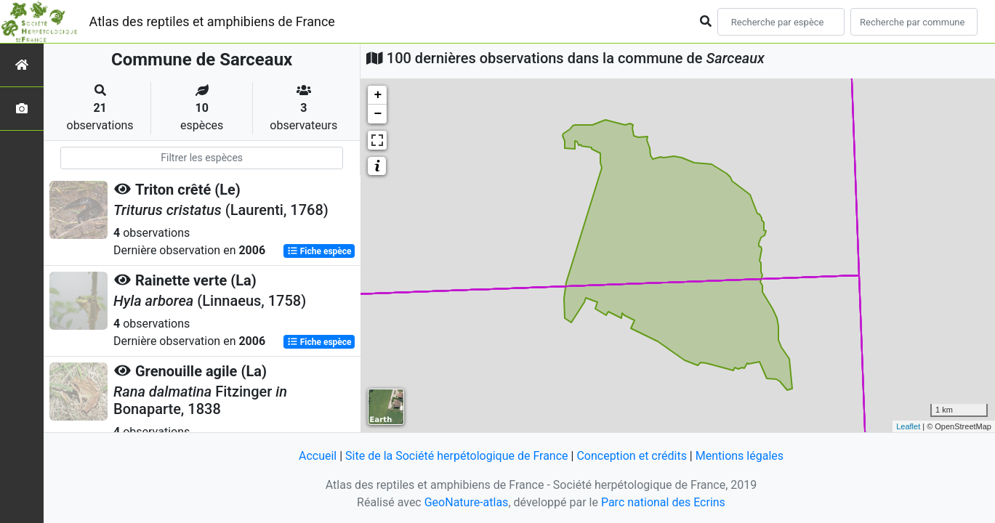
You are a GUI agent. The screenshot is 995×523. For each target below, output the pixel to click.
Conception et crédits (631, 456)
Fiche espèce (319, 251)
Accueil (318, 456)
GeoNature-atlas (466, 502)
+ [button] (378, 95)
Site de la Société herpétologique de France (456, 456)
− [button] (378, 114)
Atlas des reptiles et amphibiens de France (212, 21)
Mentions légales (739, 456)
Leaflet (908, 426)
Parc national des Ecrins (663, 502)
